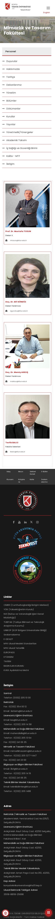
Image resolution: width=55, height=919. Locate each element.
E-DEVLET (8, 639)
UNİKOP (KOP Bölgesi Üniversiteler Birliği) (25, 630)
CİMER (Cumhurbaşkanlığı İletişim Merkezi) (26, 604)
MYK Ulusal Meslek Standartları (20, 643)
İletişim (10, 164)
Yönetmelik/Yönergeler (19, 132)
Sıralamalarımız (12, 634)
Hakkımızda (13, 69)
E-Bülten (44, 472)
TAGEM (7, 661)
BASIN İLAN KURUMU (14, 665)
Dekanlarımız (14, 85)
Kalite (32, 479)
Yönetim (11, 92)
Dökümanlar (13, 108)
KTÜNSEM (8, 656)
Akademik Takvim (16, 140)
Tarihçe (10, 77)
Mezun (20, 472)
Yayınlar (11, 124)
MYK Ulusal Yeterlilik (14, 648)
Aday (9, 472)
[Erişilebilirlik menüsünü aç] (5, 913)
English (46, 12)
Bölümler (11, 100)
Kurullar (10, 116)
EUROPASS (9, 652)
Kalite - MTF (13, 156)
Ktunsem (10, 479)
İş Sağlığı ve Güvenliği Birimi (21, 148)
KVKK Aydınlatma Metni (16, 670)
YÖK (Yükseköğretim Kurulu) (19, 609)
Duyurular (11, 61)
